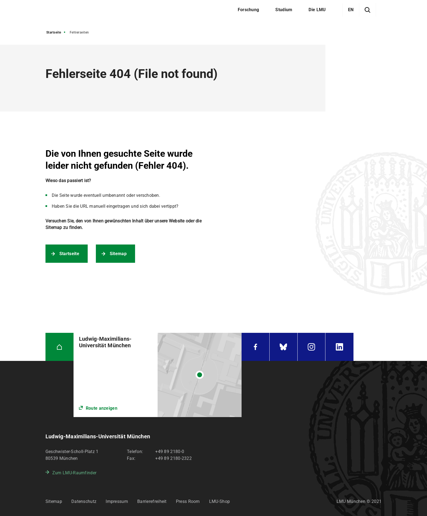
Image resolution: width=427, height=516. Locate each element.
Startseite (53, 32)
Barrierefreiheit (152, 501)
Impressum (117, 501)
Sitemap (118, 253)
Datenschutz (83, 501)
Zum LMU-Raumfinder (74, 472)
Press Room (188, 501)
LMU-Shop (219, 501)
